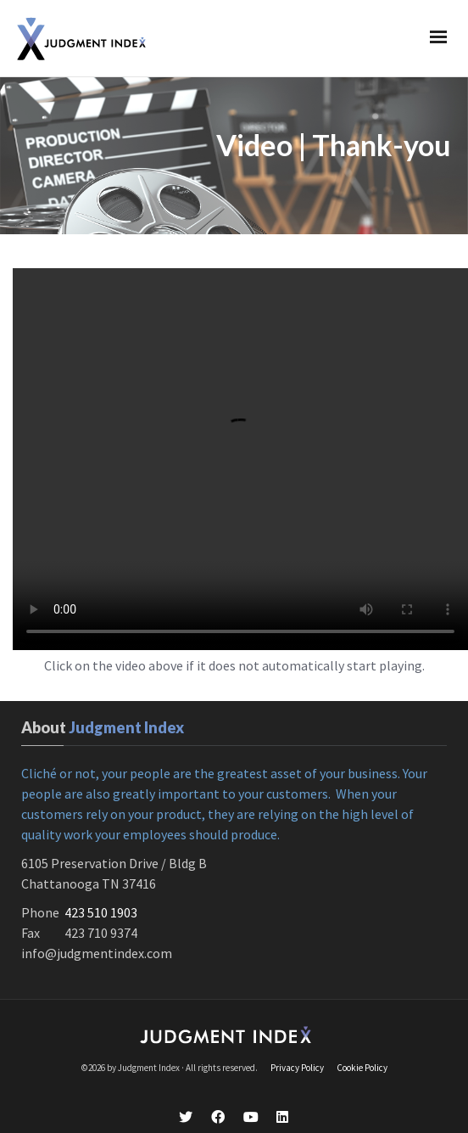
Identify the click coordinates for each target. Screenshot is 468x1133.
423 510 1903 (100, 891)
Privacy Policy (297, 1046)
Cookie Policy (362, 1046)
